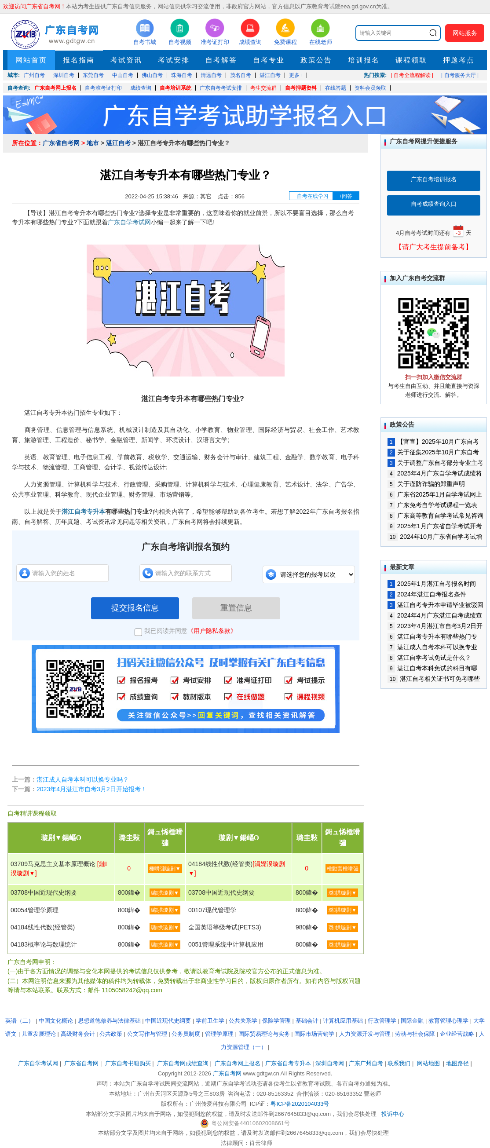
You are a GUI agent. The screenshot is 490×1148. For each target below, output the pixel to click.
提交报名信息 (135, 607)
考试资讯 (126, 60)
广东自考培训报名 (434, 179)
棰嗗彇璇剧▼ (165, 869)
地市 (93, 142)
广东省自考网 (61, 142)
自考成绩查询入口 (434, 204)
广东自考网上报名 (55, 88)
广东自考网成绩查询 (182, 1063)
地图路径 (458, 1063)
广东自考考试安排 (221, 88)
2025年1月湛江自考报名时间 (432, 583)
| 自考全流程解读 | (412, 75)
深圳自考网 (329, 1063)
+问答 (345, 196)
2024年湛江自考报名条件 (427, 594)
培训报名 (364, 60)
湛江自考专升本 (83, 511)
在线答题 (335, 88)
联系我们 (399, 1063)
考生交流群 (263, 88)
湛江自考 (118, 142)
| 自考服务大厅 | (460, 75)
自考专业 (269, 60)
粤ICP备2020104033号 (300, 1103)
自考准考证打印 (103, 88)
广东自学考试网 (129, 222)
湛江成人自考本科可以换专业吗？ (83, 779)
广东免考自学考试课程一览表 (432, 504)
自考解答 (221, 60)
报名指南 (79, 60)
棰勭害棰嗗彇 (342, 869)
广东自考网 (227, 1073)
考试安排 (174, 60)
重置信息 (236, 607)
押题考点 (459, 60)
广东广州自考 (366, 1063)
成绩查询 (140, 88)
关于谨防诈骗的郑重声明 (426, 483)
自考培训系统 (175, 88)
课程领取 (411, 60)
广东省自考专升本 (288, 1063)
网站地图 (428, 1063)
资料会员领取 (370, 88)
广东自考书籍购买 (128, 1063)
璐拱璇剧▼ (165, 893)
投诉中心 (392, 1114)
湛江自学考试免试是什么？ (429, 657)
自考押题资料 (301, 88)
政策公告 (316, 60)
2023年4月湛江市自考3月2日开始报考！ (92, 789)
